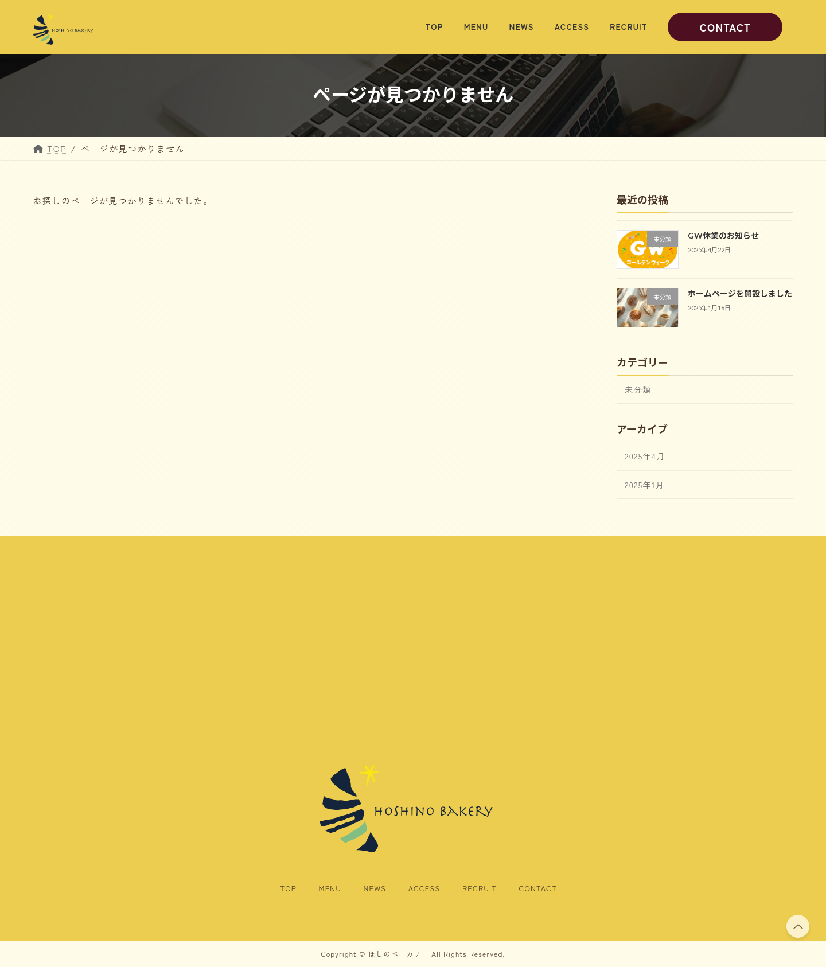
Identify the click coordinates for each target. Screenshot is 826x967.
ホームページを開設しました (739, 294)
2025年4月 (645, 456)
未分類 (638, 389)
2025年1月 (644, 484)
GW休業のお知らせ (722, 235)
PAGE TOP (796, 926)
